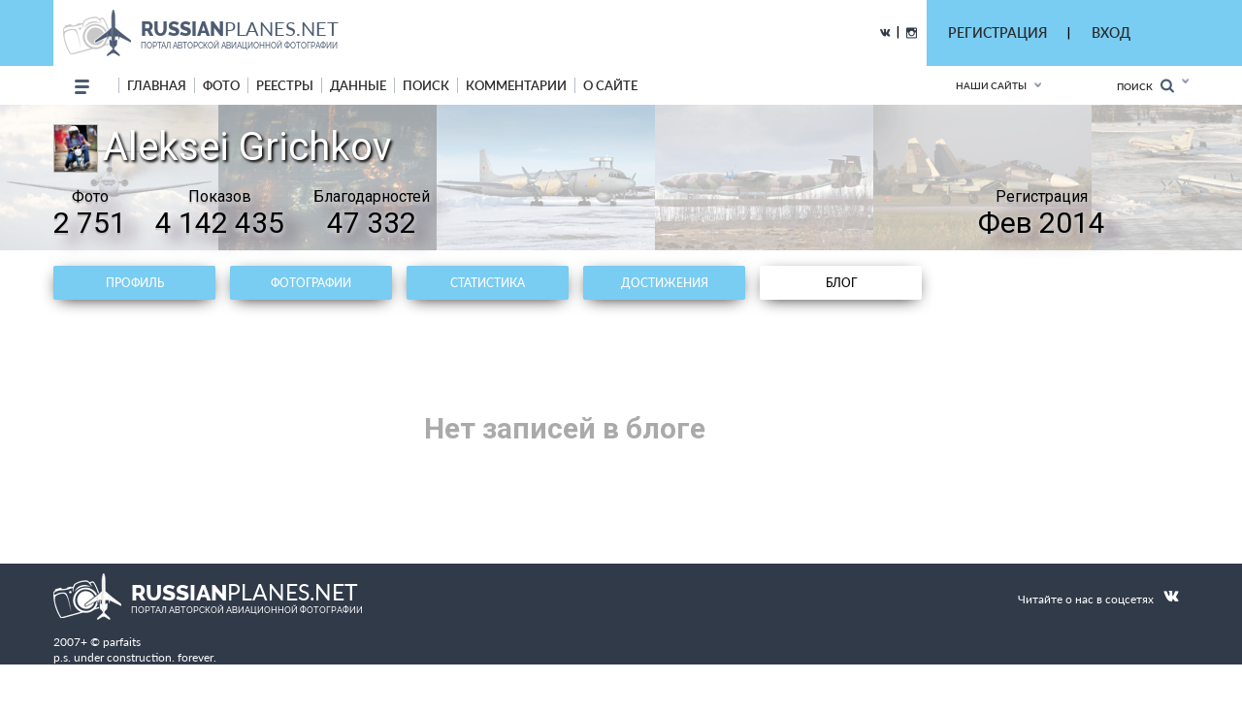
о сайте (610, 85)
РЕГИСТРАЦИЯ (997, 32)
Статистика (487, 282)
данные (358, 85)
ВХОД (1111, 32)
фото (221, 85)
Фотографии (311, 282)
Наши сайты (991, 85)
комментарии (516, 85)
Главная (156, 85)
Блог (841, 282)
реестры (284, 85)
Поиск (1145, 86)
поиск (426, 85)
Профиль (135, 282)
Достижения (664, 282)
